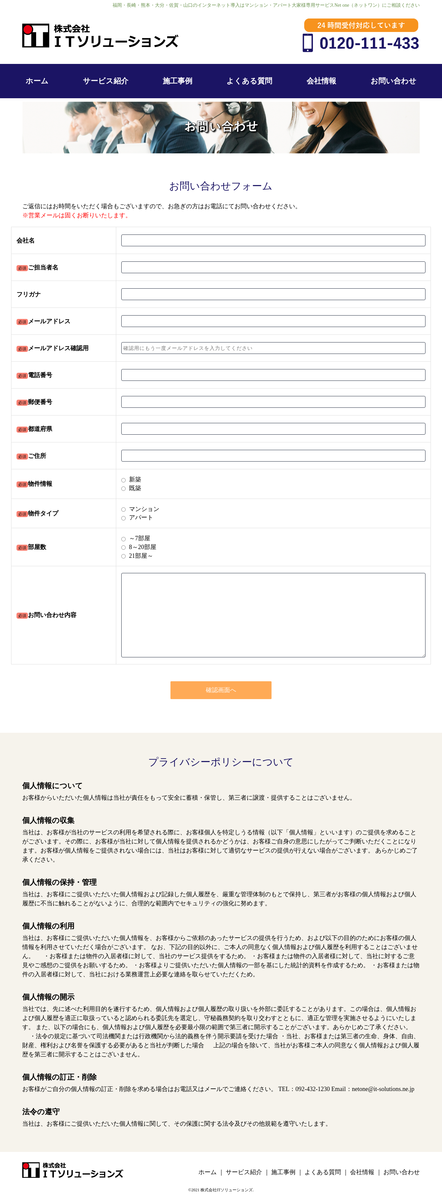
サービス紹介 (105, 81)
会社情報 (321, 81)
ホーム (37, 81)
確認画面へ (221, 690)
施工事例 (177, 81)
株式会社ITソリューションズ (226, 1190)
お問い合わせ (393, 81)
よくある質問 (249, 81)
